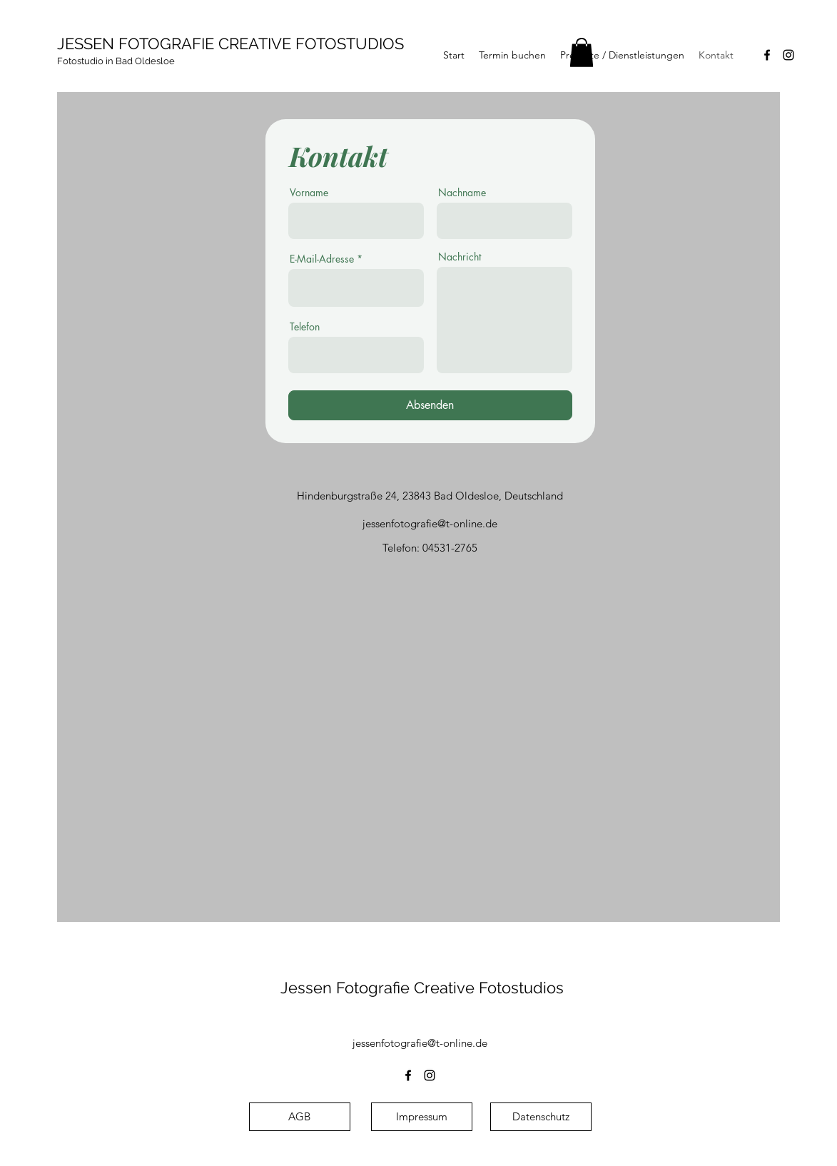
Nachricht (459, 257)
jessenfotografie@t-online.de (429, 523)
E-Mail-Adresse (322, 259)
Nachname (462, 193)
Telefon (305, 327)
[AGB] (299, 1116)
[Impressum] (421, 1116)
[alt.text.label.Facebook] (767, 55)
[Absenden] (430, 405)
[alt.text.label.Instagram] (788, 55)
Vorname (309, 193)
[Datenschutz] (541, 1116)
